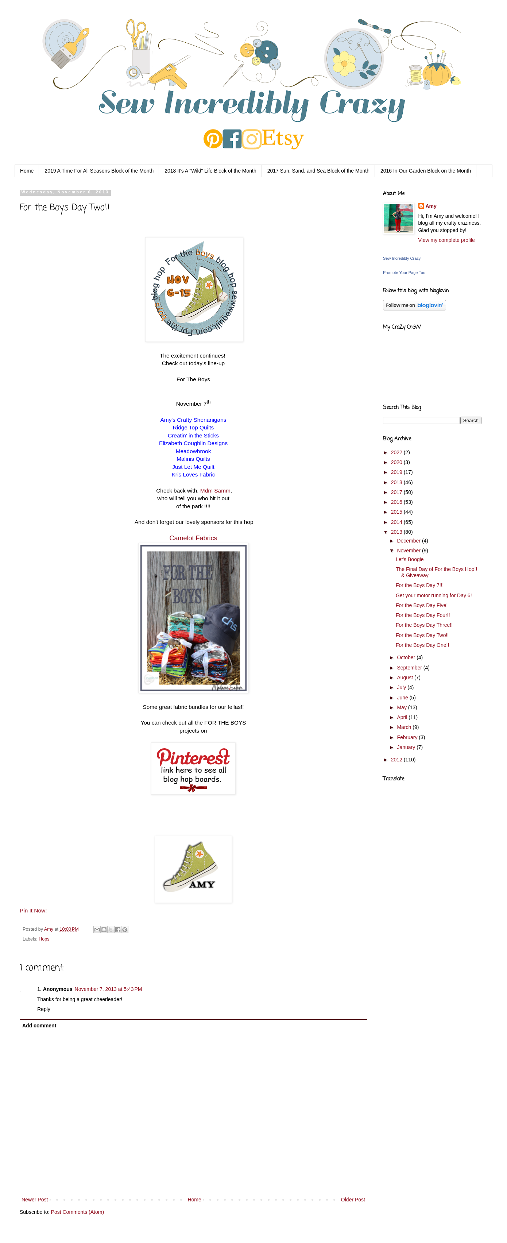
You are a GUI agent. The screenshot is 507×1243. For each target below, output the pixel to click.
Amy (49, 929)
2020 (397, 462)
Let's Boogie (410, 559)
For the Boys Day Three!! (424, 625)
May (402, 707)
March (405, 727)
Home (27, 171)
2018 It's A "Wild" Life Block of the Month (210, 171)
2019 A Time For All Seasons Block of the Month (99, 171)
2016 (397, 502)
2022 (397, 452)
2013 (397, 532)
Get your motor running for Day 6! (434, 595)
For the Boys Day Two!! (422, 635)
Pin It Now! (33, 910)
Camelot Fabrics (193, 538)
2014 (397, 522)
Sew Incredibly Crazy (402, 258)
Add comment (39, 1025)
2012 (397, 760)
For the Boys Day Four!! (423, 615)
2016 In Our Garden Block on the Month (425, 171)
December (409, 541)
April (403, 717)
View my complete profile (446, 240)
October (407, 657)
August (405, 677)
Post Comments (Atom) (77, 1212)
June (403, 697)
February (408, 737)
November (409, 550)
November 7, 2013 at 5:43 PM (108, 989)
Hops (44, 939)
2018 (397, 482)
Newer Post (35, 1200)
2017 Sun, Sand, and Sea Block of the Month (318, 171)
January (407, 747)
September (410, 668)
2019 (397, 472)
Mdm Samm (215, 490)
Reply (43, 1009)
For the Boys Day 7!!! (420, 585)
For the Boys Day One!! (422, 645)
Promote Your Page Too (404, 272)
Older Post (353, 1200)
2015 (397, 512)
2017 (397, 492)
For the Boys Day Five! (422, 605)
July (402, 687)
